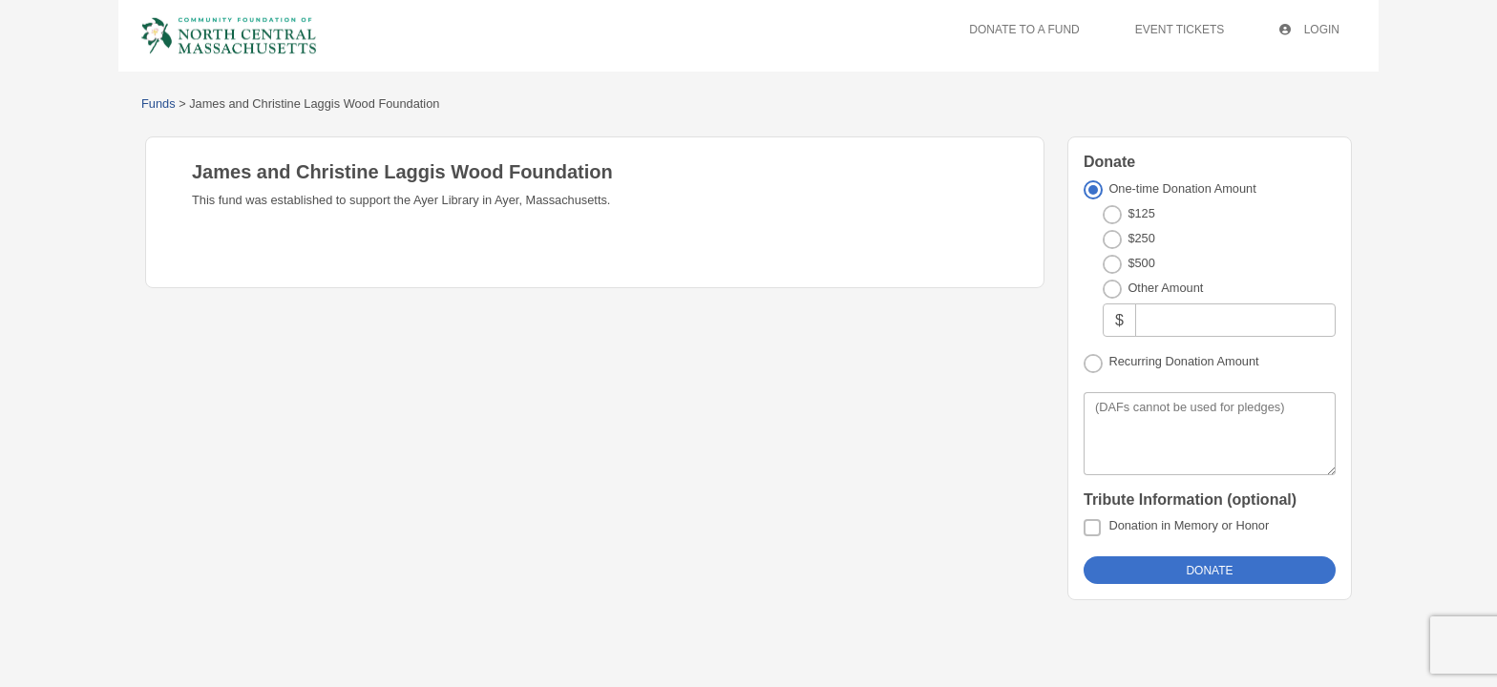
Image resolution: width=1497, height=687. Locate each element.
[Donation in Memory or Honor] (1092, 527)
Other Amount (1165, 288)
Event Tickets (1187, 29)
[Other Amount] (1235, 320)
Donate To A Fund (1031, 29)
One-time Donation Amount (1181, 188)
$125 (1141, 213)
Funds (158, 103)
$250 (1141, 238)
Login (1313, 29)
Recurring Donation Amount (1183, 361)
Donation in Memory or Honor (1188, 525)
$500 (1141, 263)
